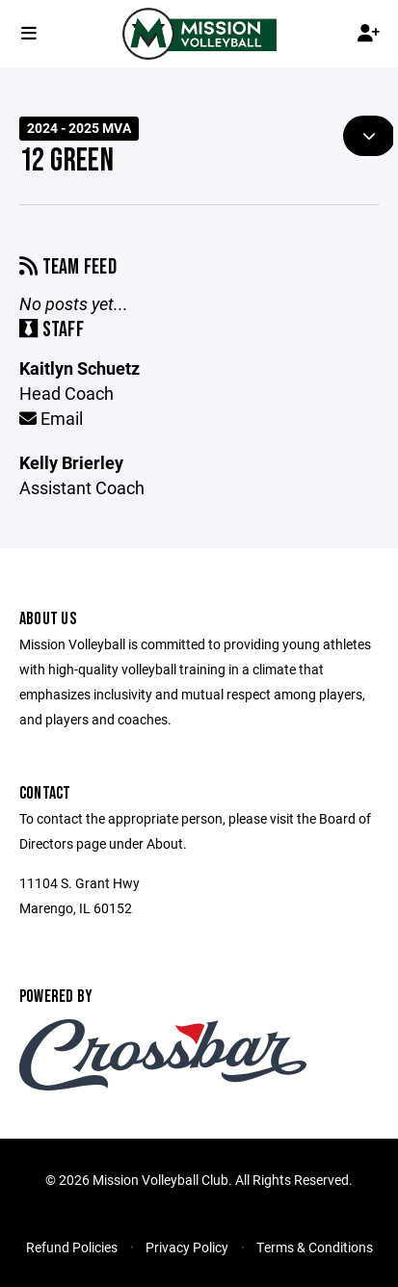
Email (51, 418)
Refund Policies (72, 1247)
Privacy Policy (187, 1247)
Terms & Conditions (314, 1247)
